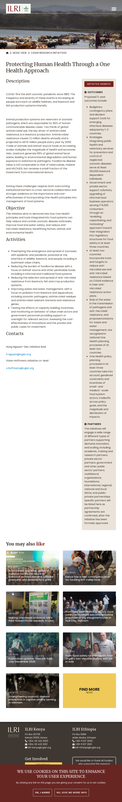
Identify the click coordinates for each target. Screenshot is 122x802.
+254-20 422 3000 (36, 740)
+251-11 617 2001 (82, 744)
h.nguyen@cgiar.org (18, 354)
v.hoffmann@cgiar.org (20, 368)
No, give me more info (72, 792)
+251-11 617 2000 (82, 740)
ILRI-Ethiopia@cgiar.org (86, 747)
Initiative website (99, 84)
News (89, 690)
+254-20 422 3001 (36, 744)
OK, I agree (42, 792)
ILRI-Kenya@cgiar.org (38, 747)
